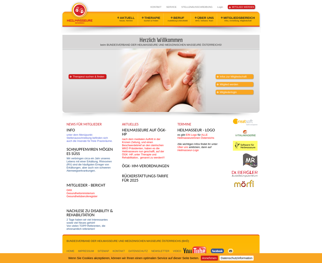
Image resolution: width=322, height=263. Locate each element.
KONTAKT (156, 7)
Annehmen (209, 258)
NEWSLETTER (160, 251)
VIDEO (190, 251)
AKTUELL (126, 19)
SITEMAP (103, 251)
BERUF (178, 19)
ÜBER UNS (204, 19)
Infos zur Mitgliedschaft (233, 76)
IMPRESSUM (86, 251)
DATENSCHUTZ (138, 251)
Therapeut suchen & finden (88, 76)
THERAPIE (151, 19)
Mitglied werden (229, 84)
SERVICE (171, 7)
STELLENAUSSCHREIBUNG (197, 7)
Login (220, 7)
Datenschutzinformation (237, 258)
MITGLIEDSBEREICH (238, 19)
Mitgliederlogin (228, 92)
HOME (70, 251)
